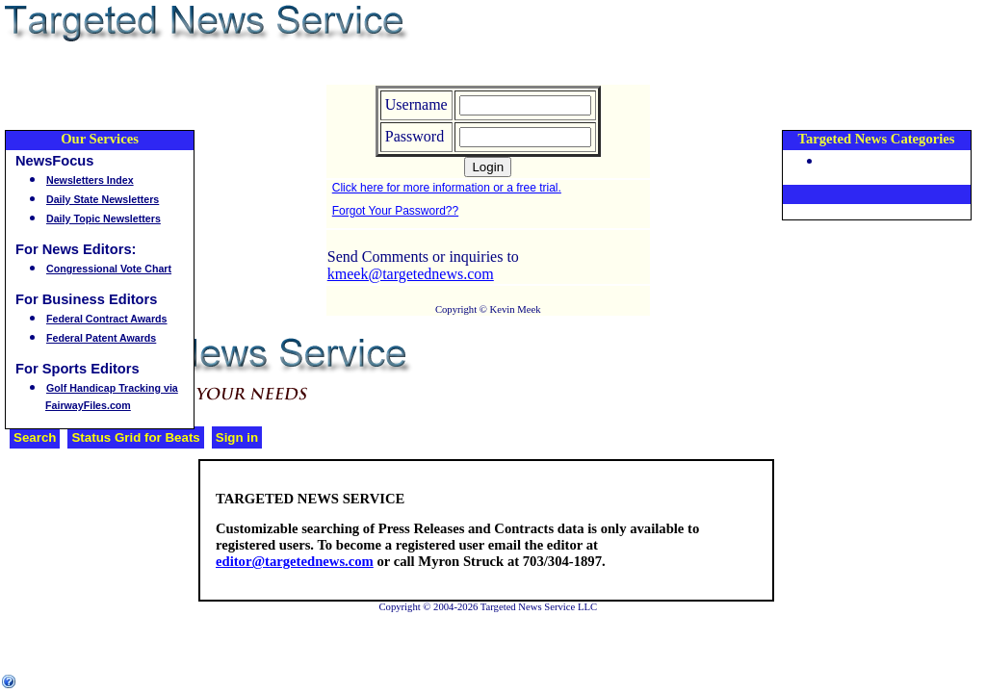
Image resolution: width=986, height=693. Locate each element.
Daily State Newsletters (102, 199)
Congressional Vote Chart (108, 268)
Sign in (237, 437)
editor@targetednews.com (295, 561)
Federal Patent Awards (101, 338)
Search (34, 437)
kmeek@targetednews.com (410, 274)
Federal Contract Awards (107, 318)
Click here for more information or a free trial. (446, 187)
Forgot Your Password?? (395, 211)
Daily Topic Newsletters (103, 218)
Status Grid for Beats (135, 437)
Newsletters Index (90, 180)
